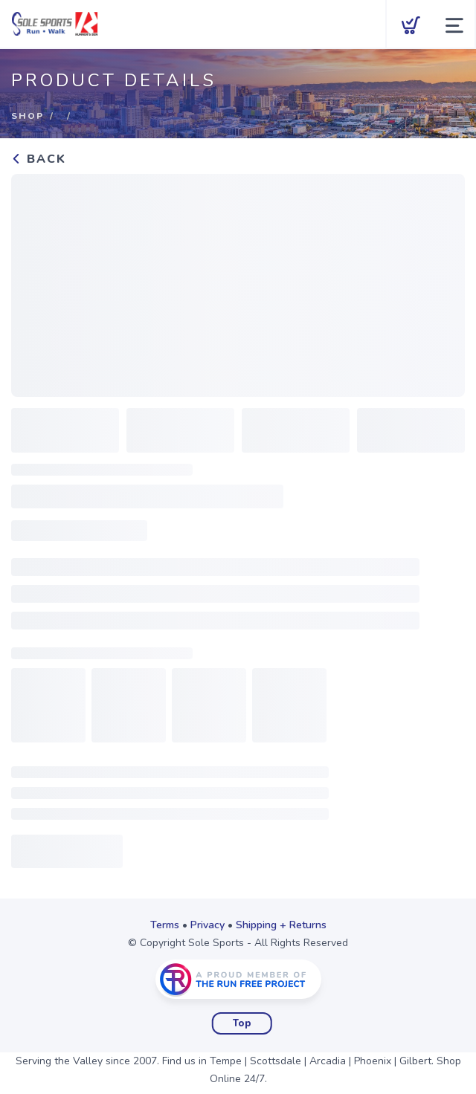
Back (38, 159)
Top (242, 1023)
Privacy (207, 925)
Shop (27, 116)
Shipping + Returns (281, 925)
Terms (164, 925)
